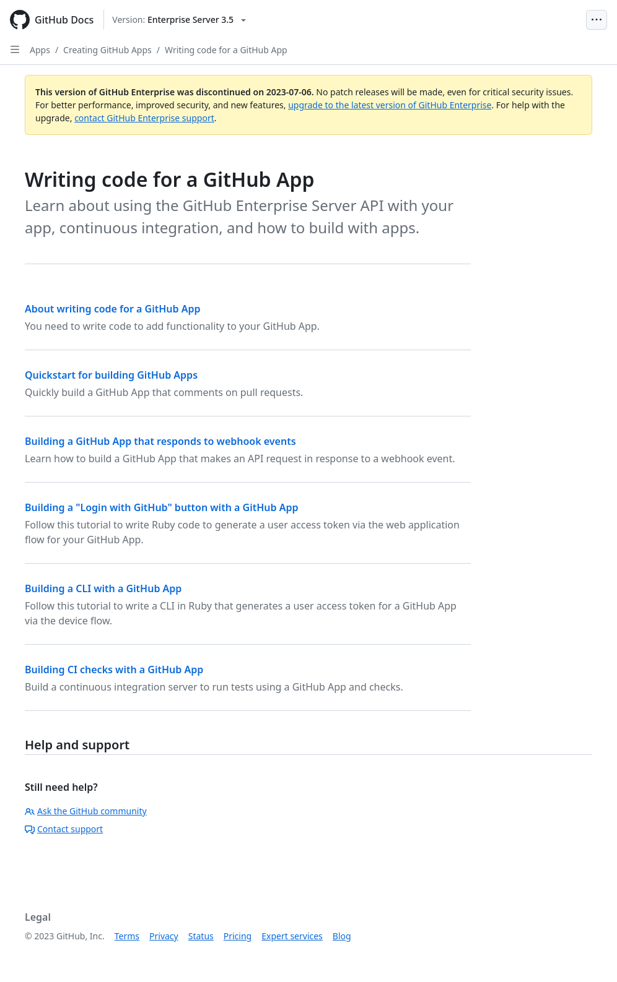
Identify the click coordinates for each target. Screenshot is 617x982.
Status (201, 936)
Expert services (292, 936)
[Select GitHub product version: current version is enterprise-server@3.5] (179, 20)
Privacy (163, 936)
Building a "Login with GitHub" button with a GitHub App (161, 507)
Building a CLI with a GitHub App (103, 588)
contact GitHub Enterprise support (144, 118)
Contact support (64, 829)
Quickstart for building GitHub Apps (111, 375)
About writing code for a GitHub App (112, 309)
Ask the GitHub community (86, 811)
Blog (342, 936)
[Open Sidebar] (15, 49)
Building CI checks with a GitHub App (114, 669)
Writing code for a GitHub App (226, 50)
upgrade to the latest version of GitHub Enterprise (389, 105)
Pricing (238, 936)
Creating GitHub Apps (107, 50)
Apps (40, 50)
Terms (127, 936)
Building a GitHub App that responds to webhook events (160, 441)
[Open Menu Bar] (596, 20)
